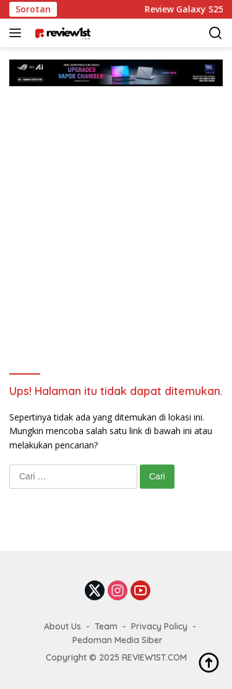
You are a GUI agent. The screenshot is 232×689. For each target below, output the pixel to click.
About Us (62, 626)
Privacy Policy (159, 626)
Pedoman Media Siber (117, 640)
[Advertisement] (116, 208)
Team (106, 626)
